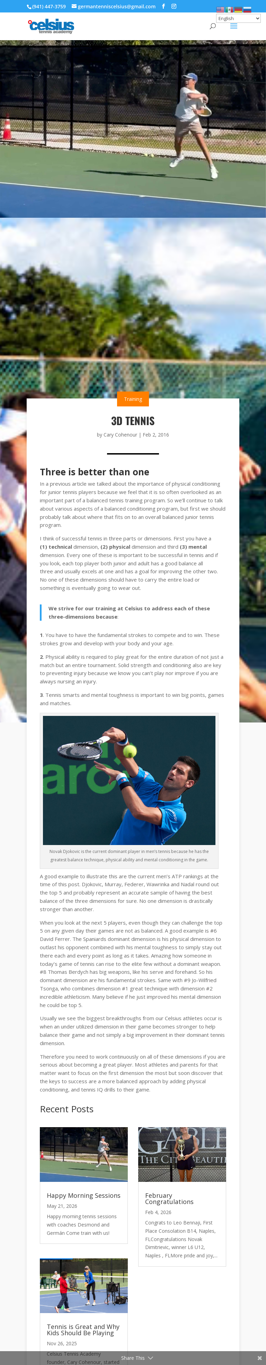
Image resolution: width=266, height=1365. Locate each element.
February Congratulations (169, 1198)
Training (133, 399)
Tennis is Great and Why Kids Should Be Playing (83, 1329)
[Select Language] (238, 18)
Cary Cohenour (120, 434)
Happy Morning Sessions (84, 1195)
